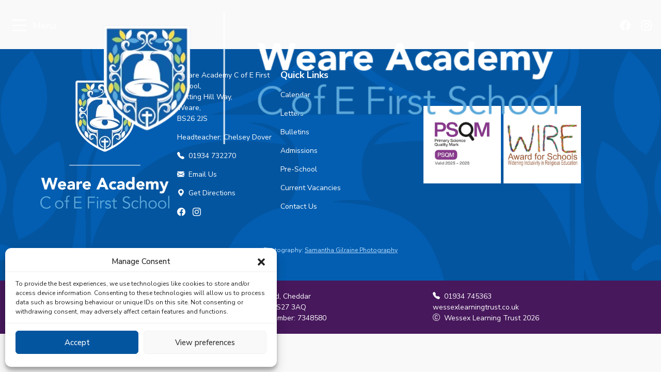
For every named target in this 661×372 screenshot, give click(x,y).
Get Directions (206, 193)
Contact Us (298, 206)
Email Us (197, 174)
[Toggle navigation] (19, 26)
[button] (261, 261)
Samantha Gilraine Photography (351, 250)
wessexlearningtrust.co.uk (476, 307)
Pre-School (298, 169)
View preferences (205, 342)
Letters (292, 113)
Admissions (299, 151)
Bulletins (294, 132)
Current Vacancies (310, 188)
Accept (77, 342)
